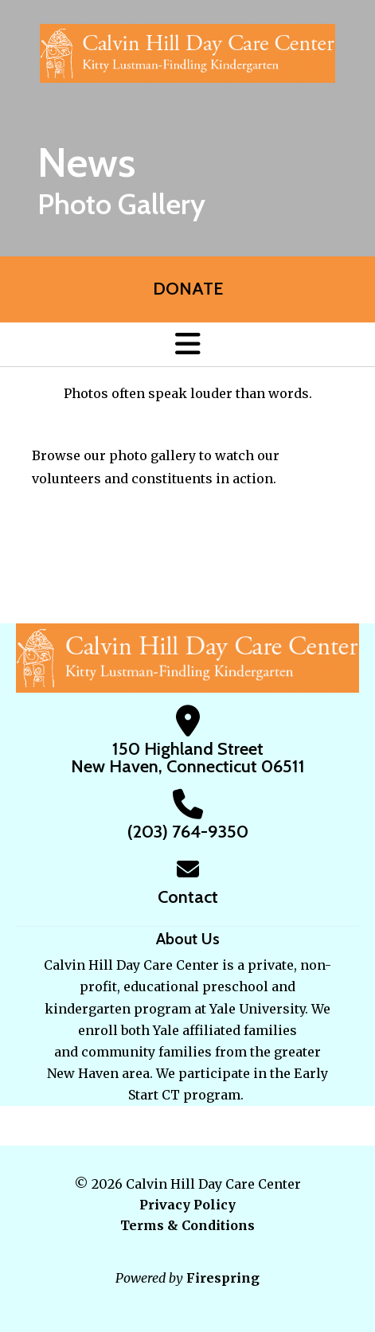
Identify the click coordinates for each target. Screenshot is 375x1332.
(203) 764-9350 (187, 831)
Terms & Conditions (187, 1225)
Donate (188, 288)
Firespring (223, 1278)
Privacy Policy (187, 1205)
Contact (188, 897)
